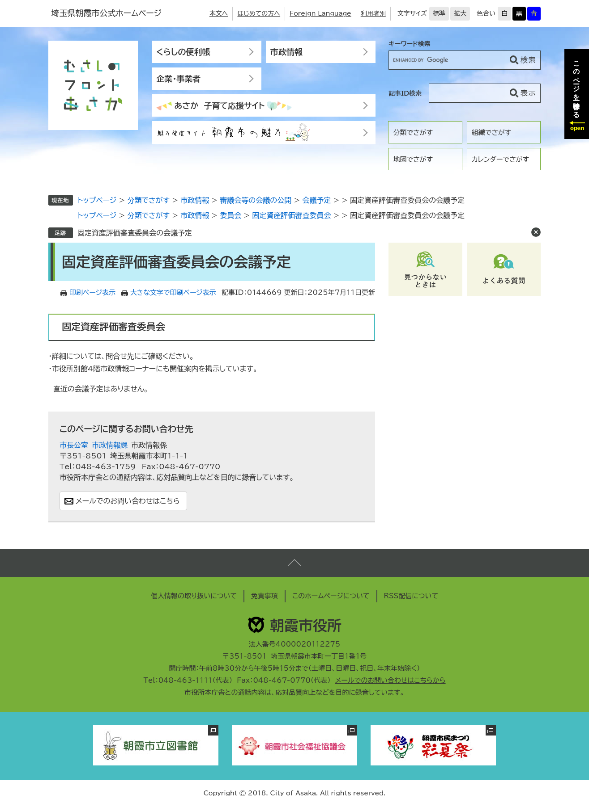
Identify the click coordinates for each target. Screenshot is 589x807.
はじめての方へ (258, 13)
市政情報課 (110, 445)
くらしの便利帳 (183, 52)
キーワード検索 (409, 44)
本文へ (218, 13)
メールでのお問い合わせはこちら (128, 500)
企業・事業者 (178, 79)
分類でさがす (413, 132)
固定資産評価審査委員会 (291, 215)
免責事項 (264, 596)
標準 (439, 13)
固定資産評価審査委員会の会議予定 (134, 232)
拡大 (460, 13)
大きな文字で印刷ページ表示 (173, 292)
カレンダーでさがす (500, 159)
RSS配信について (411, 596)
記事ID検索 (405, 93)
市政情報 (286, 52)
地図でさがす (413, 159)
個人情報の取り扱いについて (194, 596)
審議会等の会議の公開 (255, 200)
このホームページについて (331, 596)
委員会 (230, 215)
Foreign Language (320, 13)
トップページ (96, 200)
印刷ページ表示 (92, 292)
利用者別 (373, 13)
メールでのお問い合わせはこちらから (390, 680)
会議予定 (316, 200)
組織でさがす (492, 132)
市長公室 (74, 445)
